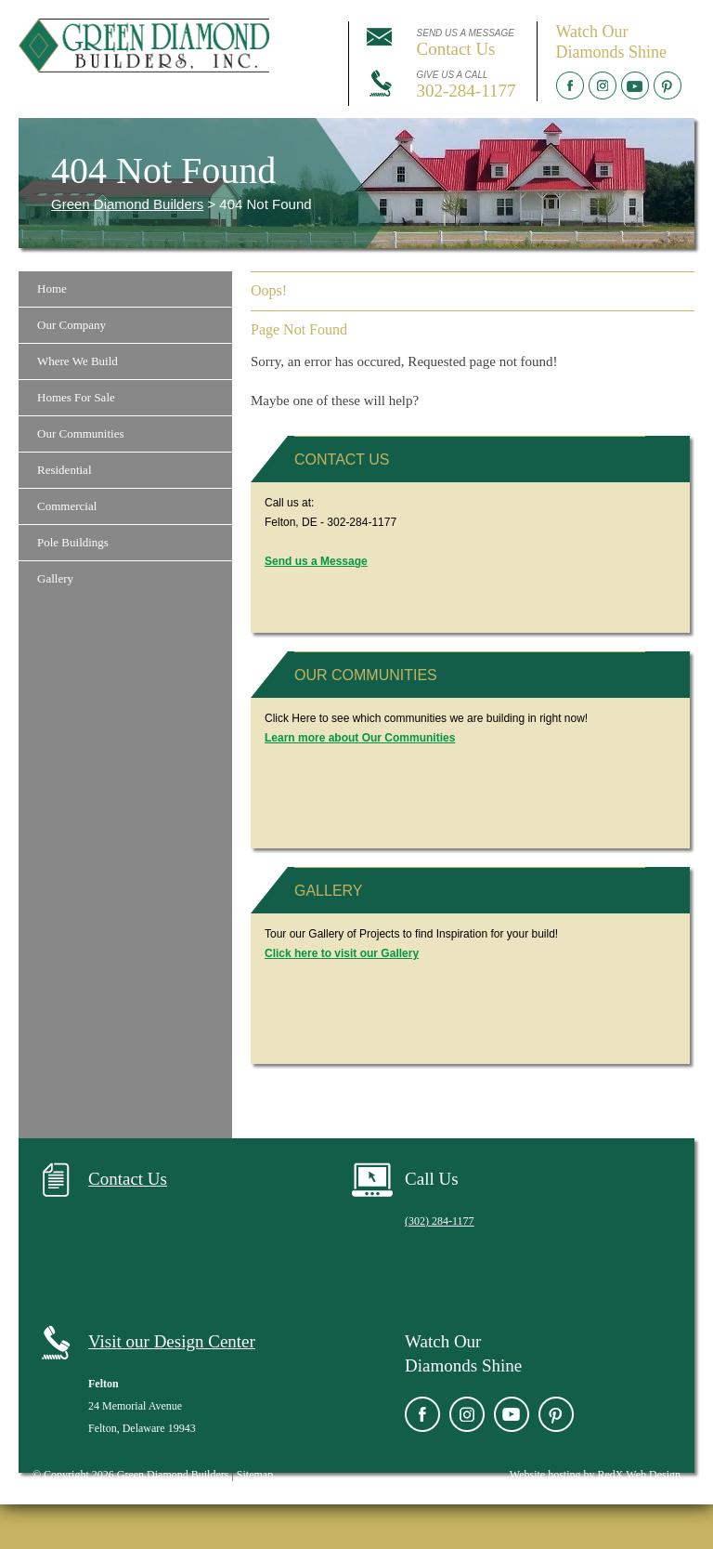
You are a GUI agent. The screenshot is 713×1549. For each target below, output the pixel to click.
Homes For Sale (76, 397)
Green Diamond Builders (127, 204)
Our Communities (80, 433)
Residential (64, 470)
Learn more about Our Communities (360, 737)
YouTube (635, 85)
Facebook (570, 85)
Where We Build (77, 361)
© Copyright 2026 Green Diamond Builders (130, 1474)
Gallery (55, 578)
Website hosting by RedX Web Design (595, 1474)
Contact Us (342, 459)
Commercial (67, 506)
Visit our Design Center (171, 1341)
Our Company (71, 325)
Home (52, 288)
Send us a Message (316, 561)
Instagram (602, 85)
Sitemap (255, 1474)
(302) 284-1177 (439, 1220)
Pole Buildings (73, 542)
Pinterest (667, 85)
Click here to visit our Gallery (342, 953)
